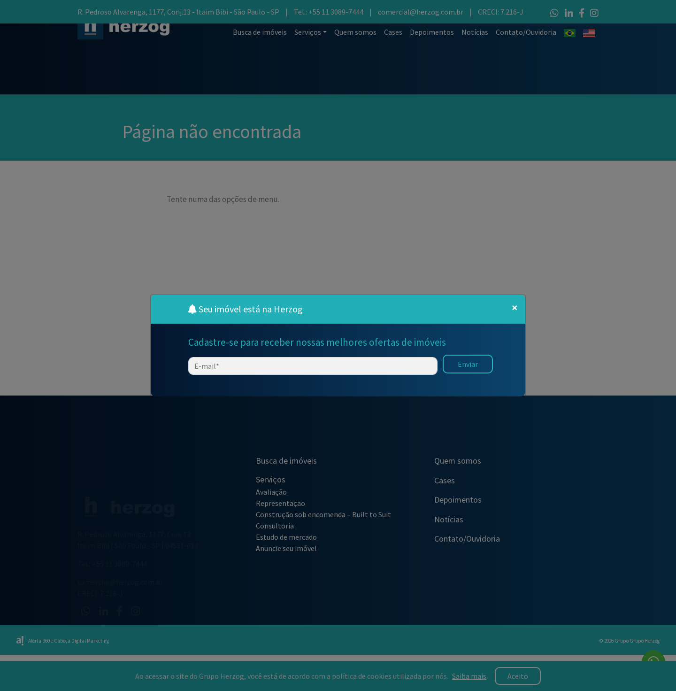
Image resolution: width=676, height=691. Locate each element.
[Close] (514, 308)
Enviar (468, 364)
